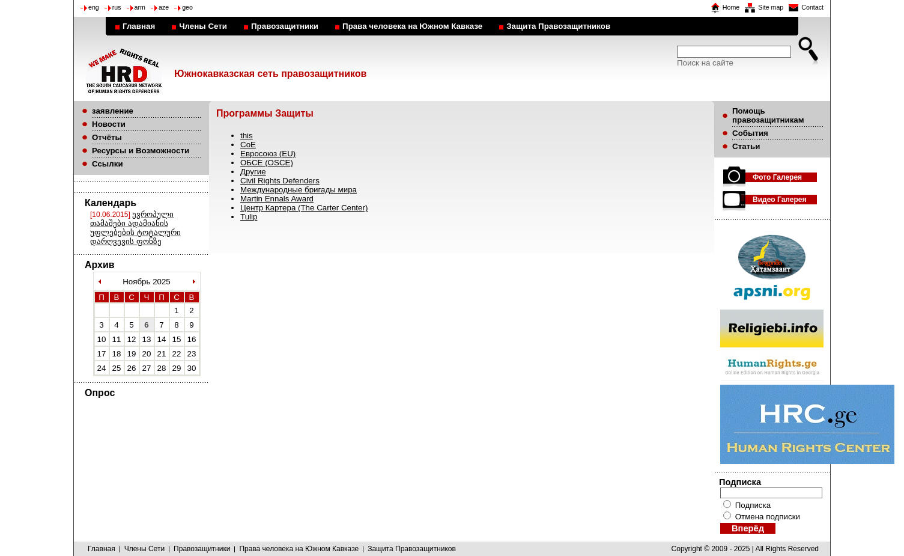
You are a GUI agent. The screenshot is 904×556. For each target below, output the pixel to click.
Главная (139, 26)
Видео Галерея (779, 199)
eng (93, 7)
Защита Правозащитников (558, 26)
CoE (248, 144)
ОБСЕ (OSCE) (266, 162)
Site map (770, 7)
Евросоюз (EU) (268, 153)
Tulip (248, 216)
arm (140, 7)
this (246, 135)
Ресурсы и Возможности (140, 150)
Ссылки (107, 163)
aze (164, 7)
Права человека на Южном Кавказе (412, 26)
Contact (812, 7)
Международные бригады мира (298, 189)
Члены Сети (203, 26)
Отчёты (107, 137)
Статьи (746, 146)
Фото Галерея (777, 177)
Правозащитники (284, 26)
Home (731, 7)
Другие (253, 171)
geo (187, 7)
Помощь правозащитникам (768, 115)
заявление (112, 110)
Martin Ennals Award (277, 198)
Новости (109, 124)
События (750, 133)
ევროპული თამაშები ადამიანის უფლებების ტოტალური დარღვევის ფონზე (135, 228)
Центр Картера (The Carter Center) (304, 207)
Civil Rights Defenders (280, 180)
